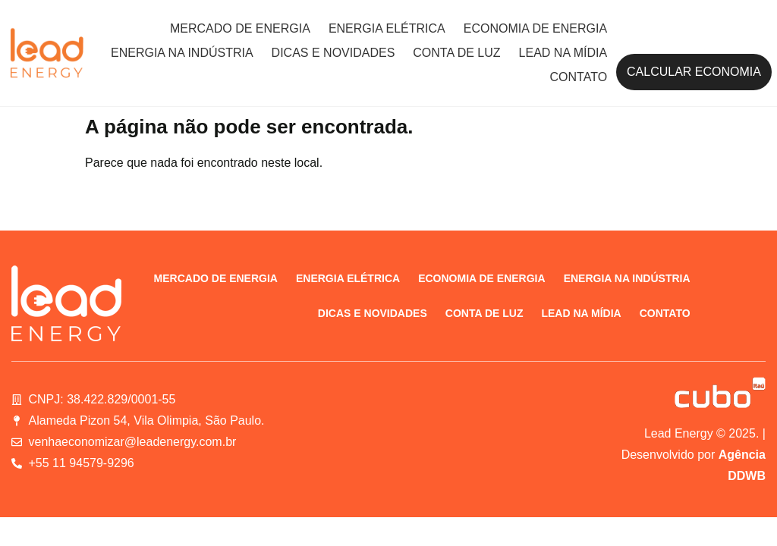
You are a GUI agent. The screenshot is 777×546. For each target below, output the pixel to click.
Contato (579, 77)
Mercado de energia (240, 28)
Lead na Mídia (563, 52)
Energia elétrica (387, 28)
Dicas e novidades (333, 52)
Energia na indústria (182, 52)
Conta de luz (456, 52)
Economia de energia (535, 28)
